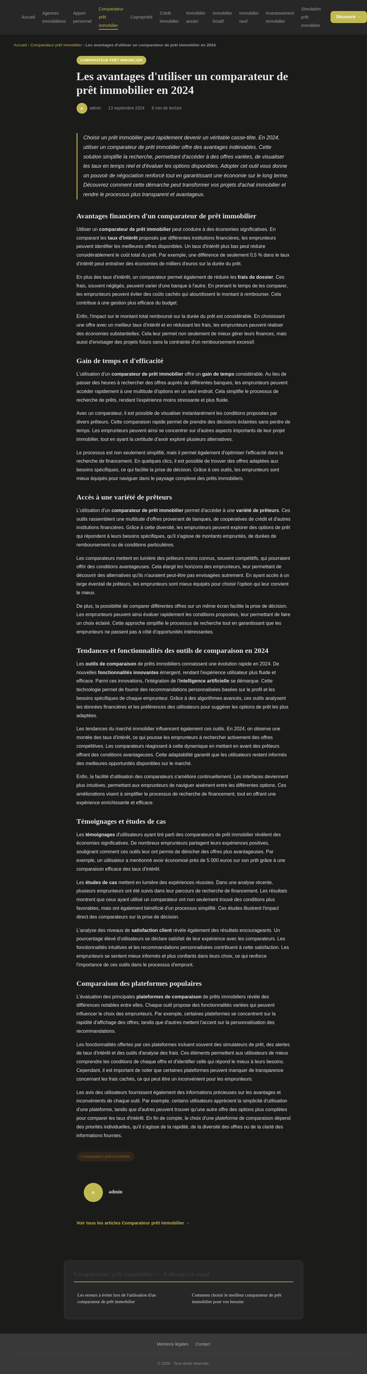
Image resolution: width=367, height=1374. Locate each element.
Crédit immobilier (169, 17)
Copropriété (141, 17)
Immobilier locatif (222, 17)
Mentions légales (172, 1344)
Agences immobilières (54, 17)
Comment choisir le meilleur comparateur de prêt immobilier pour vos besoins (236, 1298)
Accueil (28, 17)
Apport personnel (82, 17)
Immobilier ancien (195, 17)
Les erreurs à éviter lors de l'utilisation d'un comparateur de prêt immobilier (116, 1298)
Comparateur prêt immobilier (56, 45)
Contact (203, 1344)
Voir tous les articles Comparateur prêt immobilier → (133, 1222)
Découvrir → (348, 16)
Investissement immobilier (280, 17)
